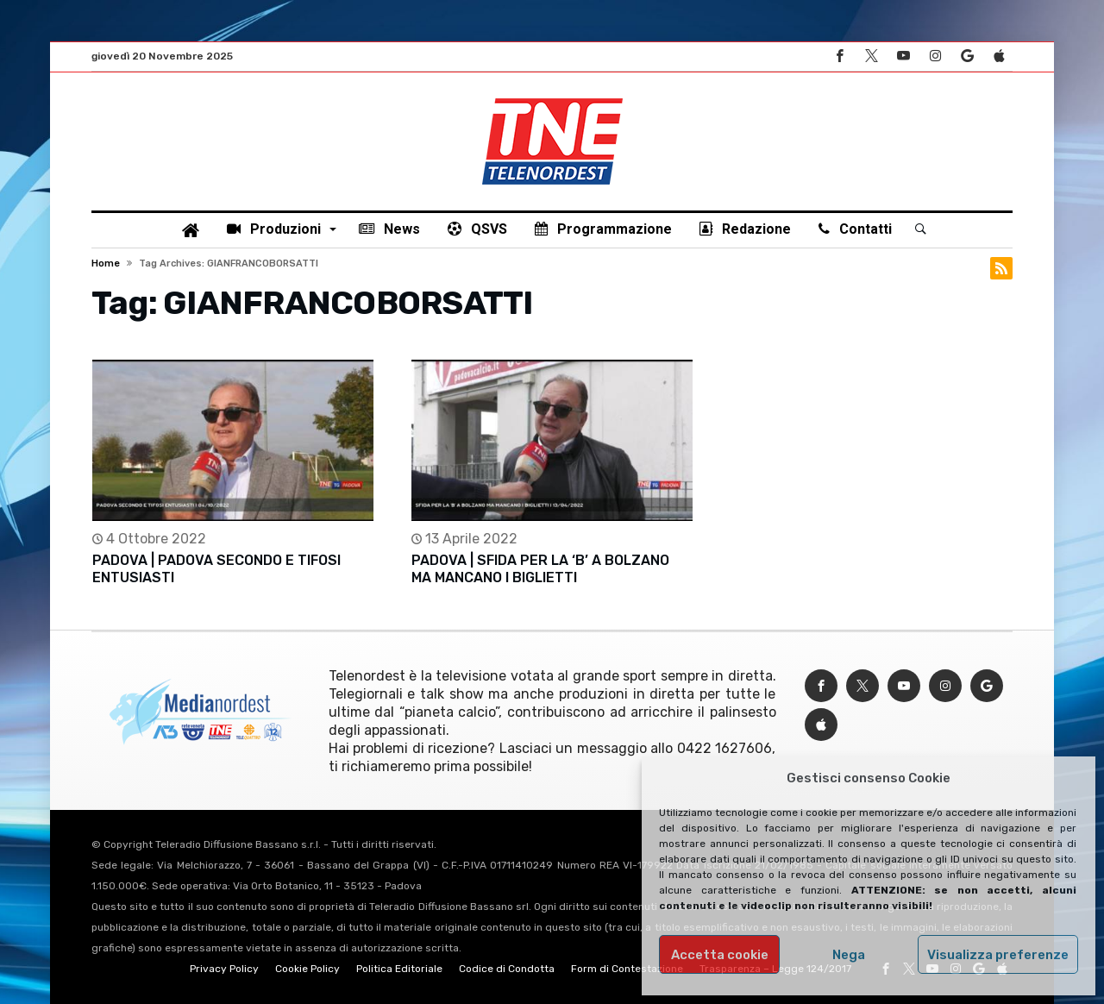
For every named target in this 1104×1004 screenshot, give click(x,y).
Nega (848, 955)
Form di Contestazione (627, 969)
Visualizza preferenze (998, 955)
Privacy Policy (224, 969)
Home (105, 263)
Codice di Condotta (507, 969)
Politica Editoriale (399, 969)
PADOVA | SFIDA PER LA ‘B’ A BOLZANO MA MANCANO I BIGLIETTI (540, 569)
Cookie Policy (307, 969)
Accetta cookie (719, 955)
